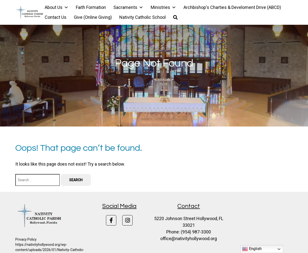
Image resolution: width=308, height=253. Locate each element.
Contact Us (55, 17)
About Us (56, 7)
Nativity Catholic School (142, 17)
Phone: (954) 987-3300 (188, 231)
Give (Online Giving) (93, 17)
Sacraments (128, 7)
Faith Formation (91, 7)
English (252, 249)
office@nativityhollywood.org (188, 238)
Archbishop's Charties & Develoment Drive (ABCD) (232, 7)
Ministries (163, 7)
